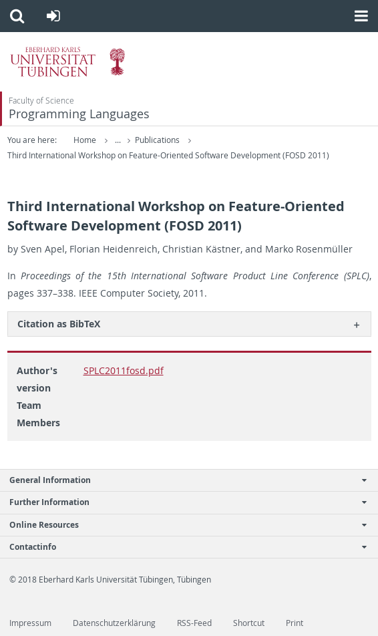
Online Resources (182, 524)
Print (294, 623)
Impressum (30, 623)
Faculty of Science (41, 100)
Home (84, 140)
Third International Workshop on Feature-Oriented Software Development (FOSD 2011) (168, 155)
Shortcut (248, 623)
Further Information (182, 502)
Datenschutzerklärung (114, 623)
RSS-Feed (194, 623)
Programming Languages (79, 114)
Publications (158, 140)
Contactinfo (182, 546)
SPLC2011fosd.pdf (123, 370)
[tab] (189, 323)
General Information (182, 480)
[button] (17, 16)
